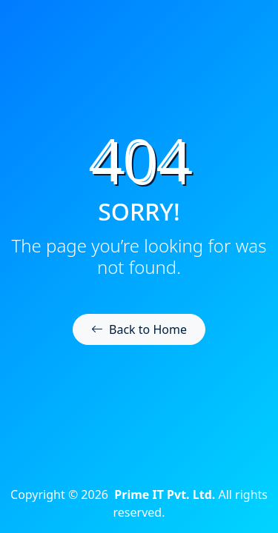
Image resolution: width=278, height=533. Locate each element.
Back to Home (139, 329)
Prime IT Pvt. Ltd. (164, 494)
